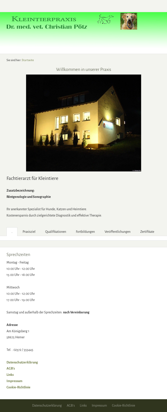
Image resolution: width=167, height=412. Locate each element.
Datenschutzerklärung (22, 362)
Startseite (28, 60)
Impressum (14, 381)
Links (10, 374)
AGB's (11, 368)
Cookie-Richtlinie (18, 387)
